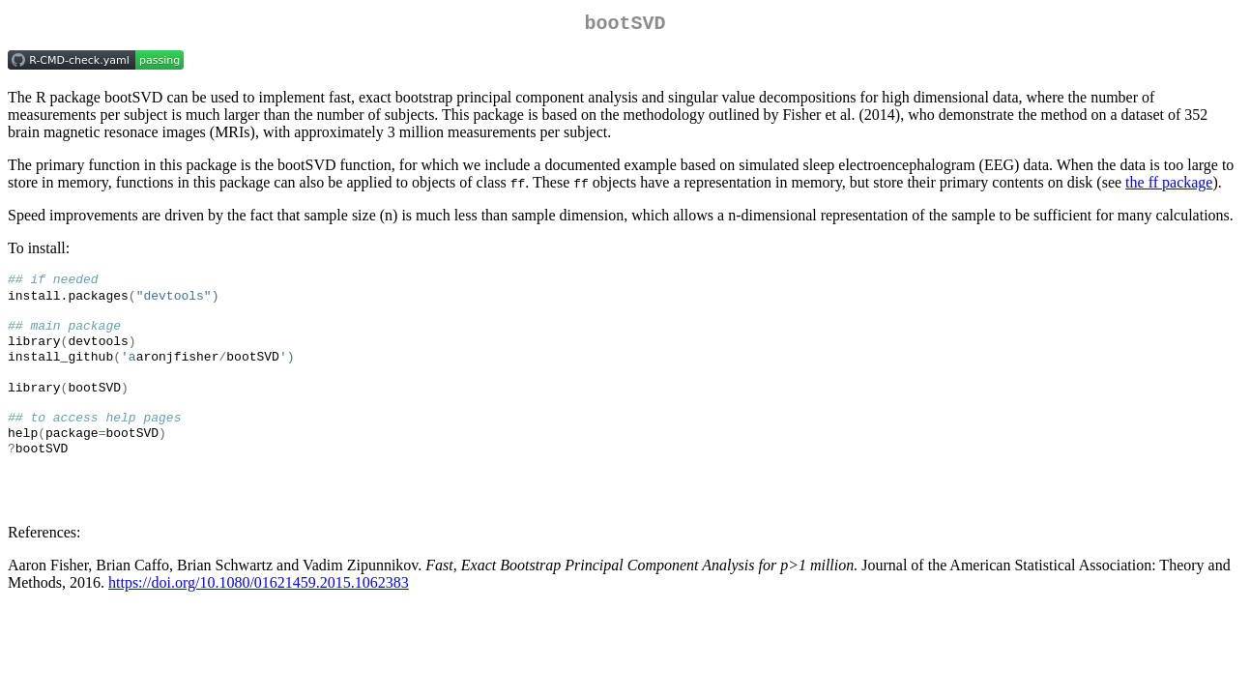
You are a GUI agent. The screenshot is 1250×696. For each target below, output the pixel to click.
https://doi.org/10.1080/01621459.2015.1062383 (258, 609)
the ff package (1168, 186)
